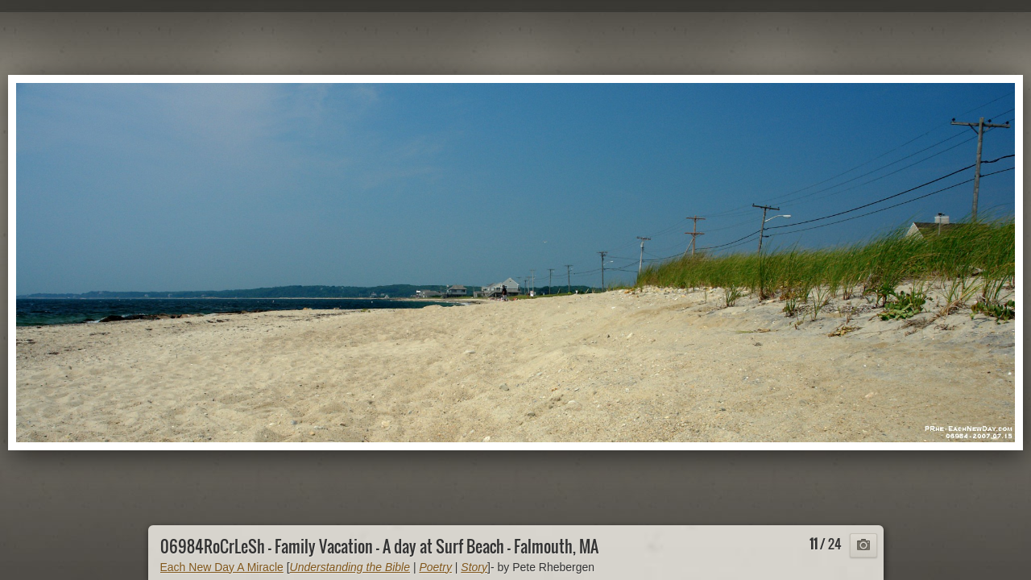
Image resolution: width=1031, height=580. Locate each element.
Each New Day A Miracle (222, 567)
